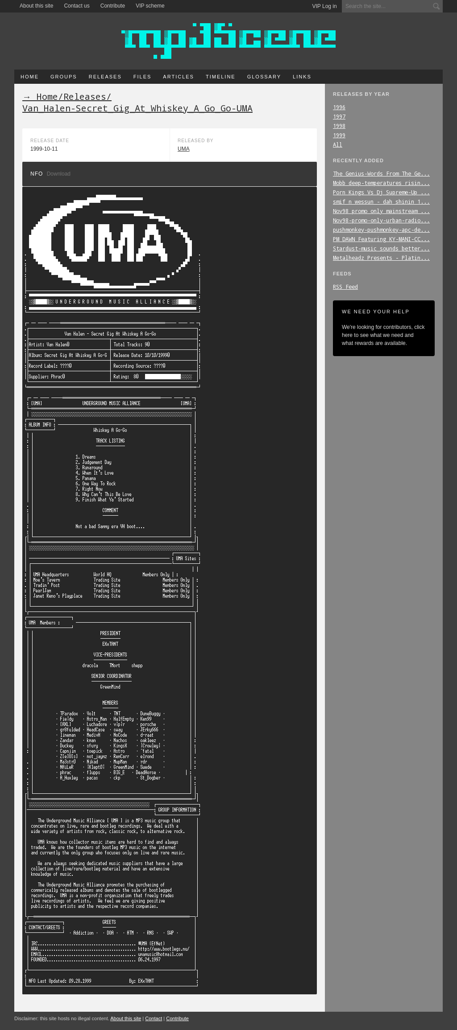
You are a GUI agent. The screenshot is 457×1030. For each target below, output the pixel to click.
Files (142, 76)
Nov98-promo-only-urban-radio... (381, 220)
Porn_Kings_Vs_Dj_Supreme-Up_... (381, 192)
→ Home (40, 96)
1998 (339, 125)
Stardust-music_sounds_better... (381, 248)
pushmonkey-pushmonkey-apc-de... (381, 229)
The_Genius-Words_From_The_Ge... (381, 173)
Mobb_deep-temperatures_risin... (381, 182)
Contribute (112, 6)
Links (302, 76)
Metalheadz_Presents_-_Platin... (381, 257)
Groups (63, 76)
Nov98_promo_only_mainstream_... (381, 210)
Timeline (221, 76)
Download (59, 174)
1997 (339, 116)
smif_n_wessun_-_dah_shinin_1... (381, 201)
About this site (36, 6)
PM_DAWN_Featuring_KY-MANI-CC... (381, 238)
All (337, 144)
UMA (184, 149)
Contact (153, 1018)
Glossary (264, 76)
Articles (178, 76)
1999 (339, 135)
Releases (105, 76)
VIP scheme (150, 6)
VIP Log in (324, 6)
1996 (339, 107)
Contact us (76, 6)
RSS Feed (345, 286)
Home (30, 76)
